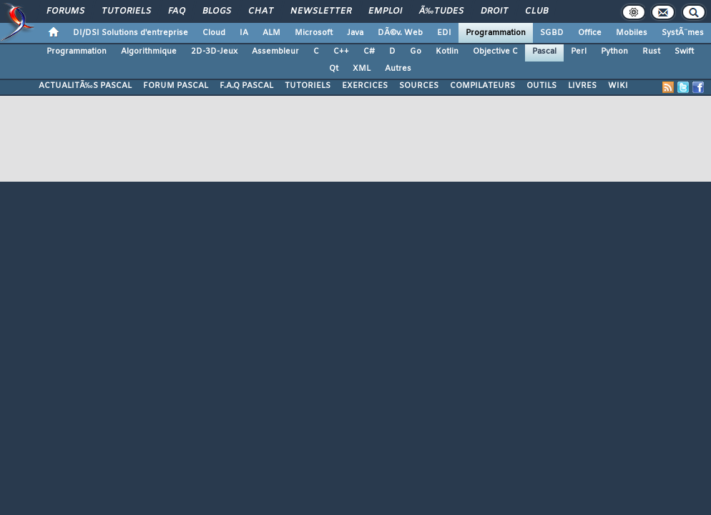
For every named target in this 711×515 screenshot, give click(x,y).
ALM (271, 33)
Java (355, 33)
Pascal (544, 51)
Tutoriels (126, 11)
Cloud (213, 33)
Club (536, 11)
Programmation (496, 33)
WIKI (618, 86)
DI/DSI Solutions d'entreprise (130, 33)
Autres (398, 69)
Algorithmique (149, 51)
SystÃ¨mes (683, 33)
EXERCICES (365, 86)
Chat (261, 11)
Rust (651, 51)
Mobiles (631, 33)
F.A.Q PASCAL (246, 86)
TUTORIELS (307, 86)
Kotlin (447, 51)
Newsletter (321, 11)
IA (244, 33)
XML (362, 69)
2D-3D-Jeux (214, 51)
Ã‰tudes (441, 11)
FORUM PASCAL (175, 86)
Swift (684, 51)
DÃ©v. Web (400, 33)
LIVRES (582, 86)
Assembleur (275, 51)
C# (369, 51)
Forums (65, 11)
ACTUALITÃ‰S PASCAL (85, 86)
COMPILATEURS (482, 86)
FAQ (177, 11)
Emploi (385, 11)
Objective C (495, 51)
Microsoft (314, 33)
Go (415, 51)
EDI (444, 33)
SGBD (552, 33)
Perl (579, 51)
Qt (333, 69)
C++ (341, 51)
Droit (494, 11)
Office (590, 33)
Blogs (216, 11)
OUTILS (541, 86)
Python (614, 51)
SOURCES (418, 86)
